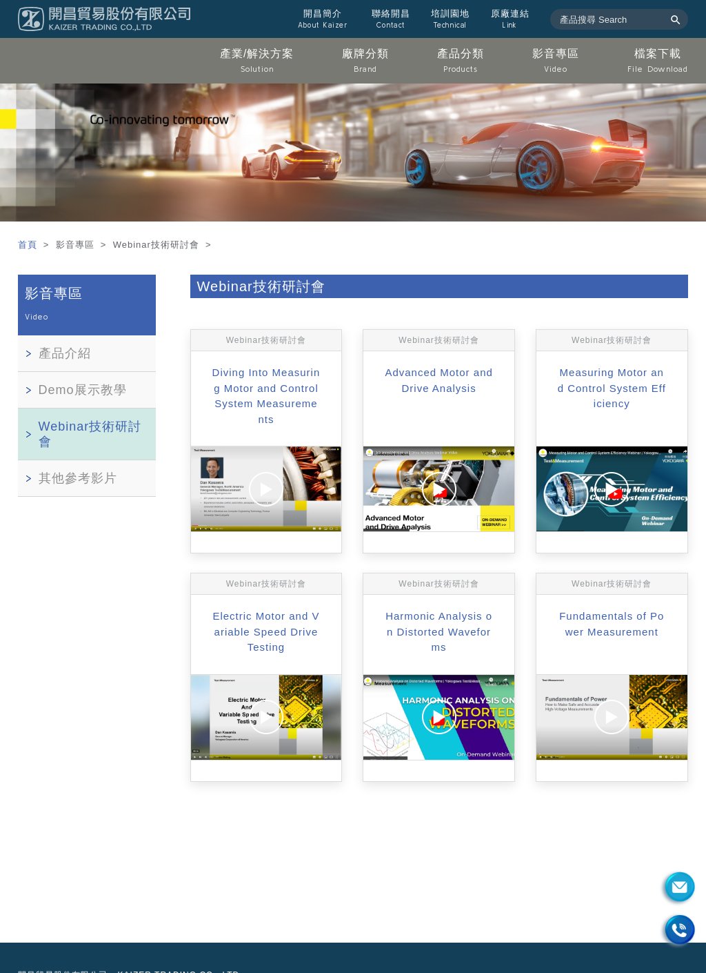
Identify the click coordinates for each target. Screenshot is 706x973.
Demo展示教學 (83, 390)
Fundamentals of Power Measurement (611, 624)
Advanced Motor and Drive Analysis (438, 380)
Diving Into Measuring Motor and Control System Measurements (266, 395)
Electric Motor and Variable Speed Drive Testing (265, 631)
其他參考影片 (78, 478)
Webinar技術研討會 (90, 434)
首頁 (29, 244)
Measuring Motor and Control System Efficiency (612, 387)
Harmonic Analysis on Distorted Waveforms (438, 631)
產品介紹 (65, 353)
